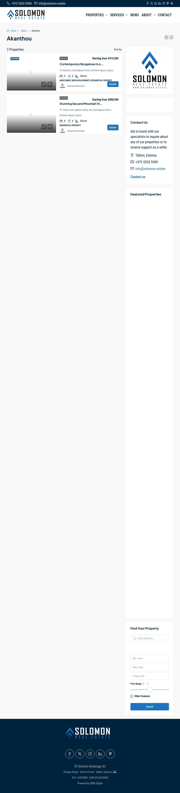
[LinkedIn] (100, 754)
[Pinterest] (110, 754)
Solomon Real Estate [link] (76, 86)
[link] (31, 72)
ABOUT (147, 15)
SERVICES (117, 15)
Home (13, 30)
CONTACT (165, 15)
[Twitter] (79, 754)
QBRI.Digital (96, 783)
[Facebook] (69, 754)
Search (149, 706)
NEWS (134, 15)
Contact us (138, 177)
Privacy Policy (71, 772)
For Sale (63, 58)
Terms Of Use (87, 772)
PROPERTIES (95, 15)
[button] (166, 37)
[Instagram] (90, 754)
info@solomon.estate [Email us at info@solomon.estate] (150, 169)
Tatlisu (24, 30)
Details (113, 84)
